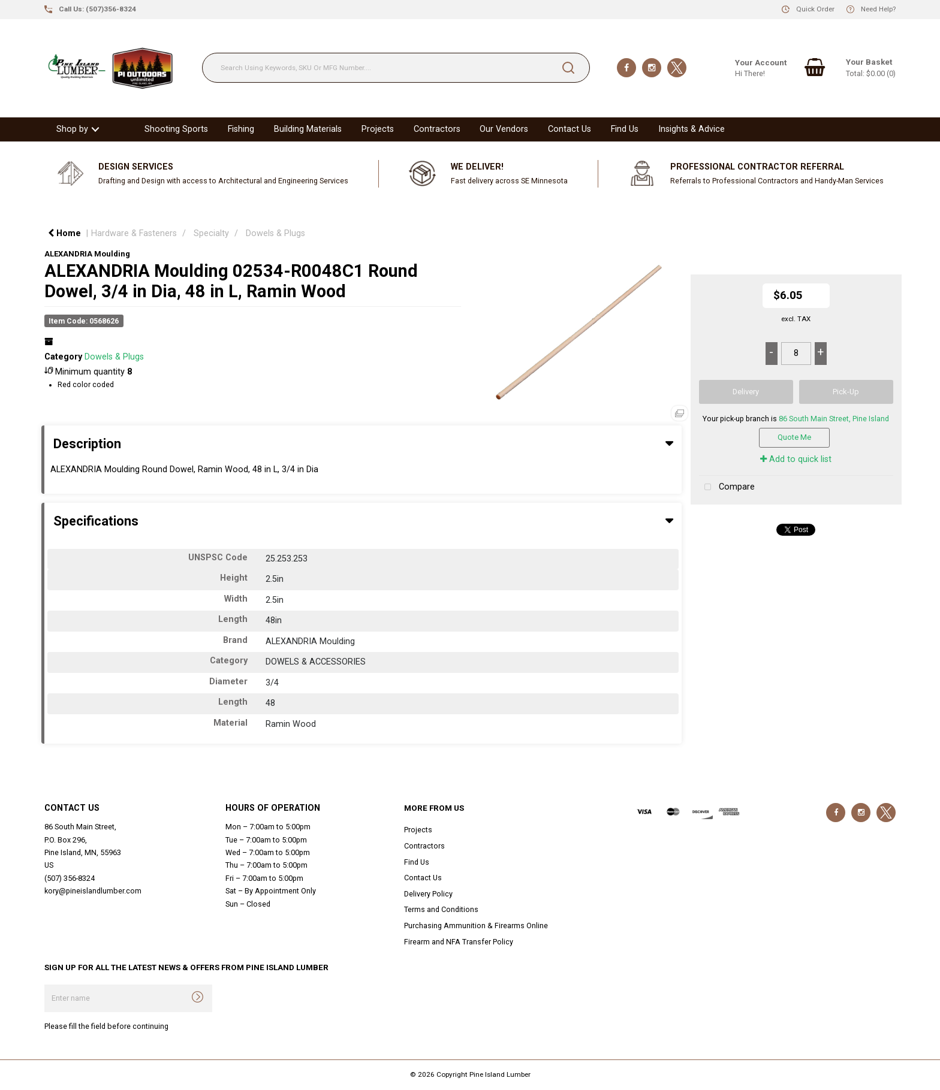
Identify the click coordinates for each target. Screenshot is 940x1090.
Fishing (241, 129)
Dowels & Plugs (275, 233)
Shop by (72, 129)
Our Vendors (504, 129)
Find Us (624, 129)
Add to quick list (795, 459)
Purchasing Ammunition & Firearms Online (476, 925)
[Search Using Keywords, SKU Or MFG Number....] (396, 68)
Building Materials (308, 129)
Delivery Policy (428, 893)
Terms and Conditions (441, 909)
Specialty (211, 233)
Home (64, 233)
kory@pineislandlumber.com (92, 890)
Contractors (437, 129)
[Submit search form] (568, 67)
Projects (377, 129)
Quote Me (794, 437)
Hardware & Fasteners (134, 233)
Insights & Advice (691, 129)
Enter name (47, 984)
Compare (727, 487)
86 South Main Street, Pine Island (834, 418)
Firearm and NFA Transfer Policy (458, 941)
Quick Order (815, 9)
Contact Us (569, 129)
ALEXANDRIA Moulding (87, 253)
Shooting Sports (176, 129)
